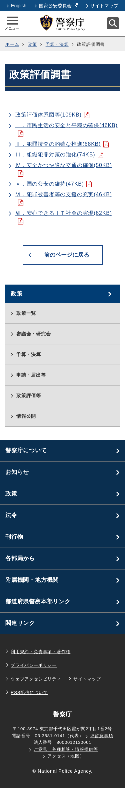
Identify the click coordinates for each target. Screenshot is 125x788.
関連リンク (20, 623)
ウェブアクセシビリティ (36, 678)
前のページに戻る (66, 255)
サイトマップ (102, 5)
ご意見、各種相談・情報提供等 (66, 749)
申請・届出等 (31, 375)
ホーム (12, 44)
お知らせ (17, 472)
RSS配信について (29, 692)
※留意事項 (101, 735)
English (16, 5)
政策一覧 (26, 313)
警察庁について (26, 450)
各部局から (20, 558)
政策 (32, 44)
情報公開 (26, 416)
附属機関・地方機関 (32, 580)
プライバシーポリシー (34, 665)
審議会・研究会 (33, 333)
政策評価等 (28, 395)
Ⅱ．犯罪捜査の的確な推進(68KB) (58, 144)
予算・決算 (57, 44)
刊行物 (14, 537)
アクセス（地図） (65, 755)
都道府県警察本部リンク (38, 601)
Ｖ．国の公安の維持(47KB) (49, 184)
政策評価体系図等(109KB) (48, 115)
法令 (11, 515)
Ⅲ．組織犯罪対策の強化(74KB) (55, 154)
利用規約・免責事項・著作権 (40, 651)
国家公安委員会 (56, 5)
